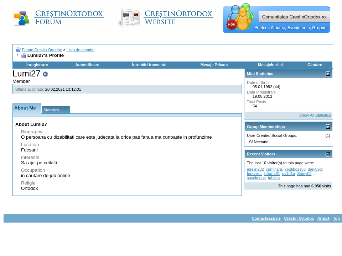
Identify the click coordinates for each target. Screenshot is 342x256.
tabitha (274, 178)
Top (336, 218)
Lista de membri (80, 50)
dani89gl (315, 169)
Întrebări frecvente (149, 65)
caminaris (274, 169)
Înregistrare (37, 65)
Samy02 (304, 173)
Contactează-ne (266, 218)
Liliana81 (272, 173)
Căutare (314, 65)
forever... (254, 173)
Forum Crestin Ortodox (42, 50)
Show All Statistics (315, 115)
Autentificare (87, 65)
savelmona (256, 178)
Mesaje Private (214, 65)
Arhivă (323, 218)
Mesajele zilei (270, 65)
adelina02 (255, 169)
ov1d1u (288, 173)
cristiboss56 (295, 169)
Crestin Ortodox (299, 218)
